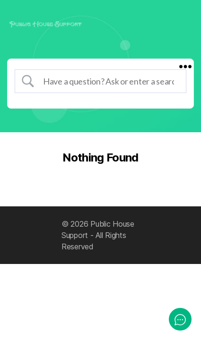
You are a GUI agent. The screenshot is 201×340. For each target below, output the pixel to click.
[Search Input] (108, 81)
